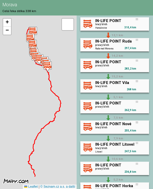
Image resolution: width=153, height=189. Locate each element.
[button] (33, 32)
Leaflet (31, 186)
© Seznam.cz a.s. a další (57, 186)
